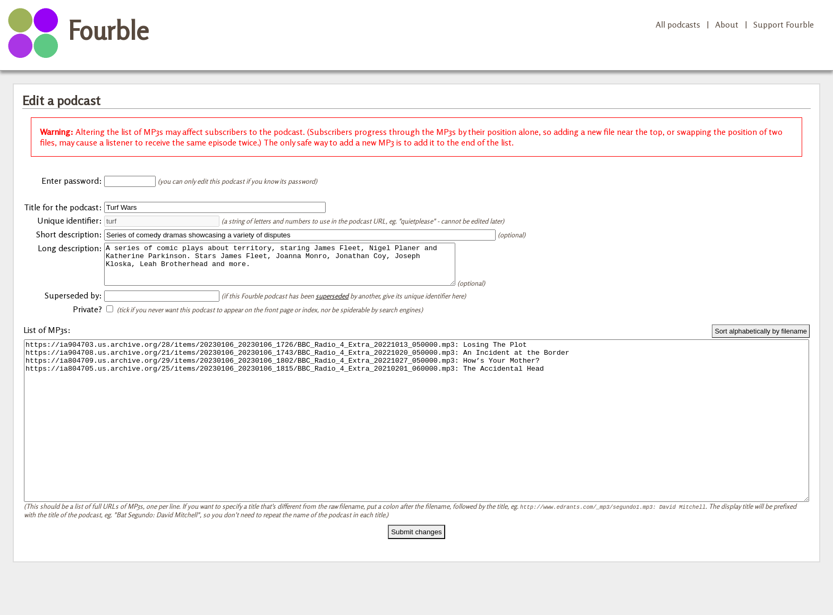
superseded (332, 304)
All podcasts (678, 24)
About (726, 24)
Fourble (108, 30)
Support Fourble (783, 24)
